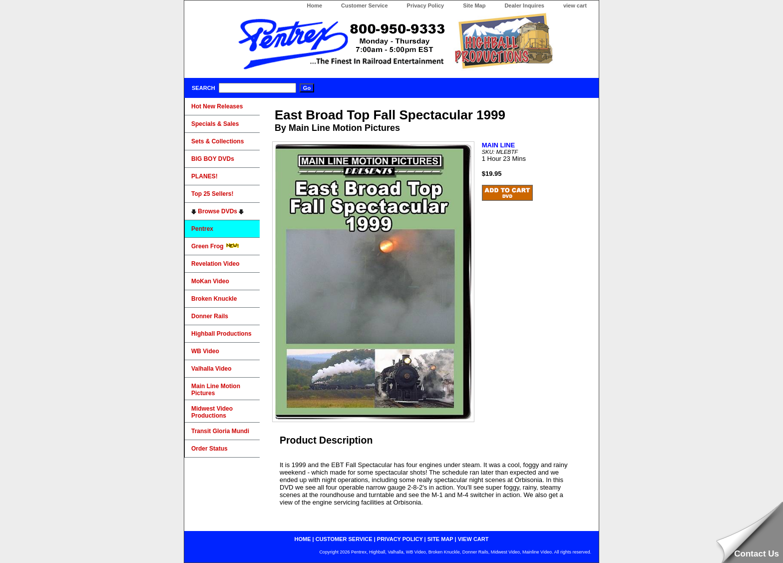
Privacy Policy (425, 5)
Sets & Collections (217, 141)
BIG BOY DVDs (212, 158)
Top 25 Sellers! (212, 193)
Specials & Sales (215, 123)
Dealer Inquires (524, 5)
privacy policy (400, 539)
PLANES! (204, 176)
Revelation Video (215, 263)
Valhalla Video (211, 368)
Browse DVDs (217, 211)
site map (440, 539)
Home (314, 5)
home (303, 539)
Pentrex (202, 228)
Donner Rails (209, 316)
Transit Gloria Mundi (220, 431)
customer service (344, 539)
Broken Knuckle (214, 298)
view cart (575, 5)
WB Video (205, 351)
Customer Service (364, 5)
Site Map (474, 5)
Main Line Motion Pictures (215, 390)
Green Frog (215, 246)
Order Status (209, 448)
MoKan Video (210, 281)
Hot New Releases (217, 106)
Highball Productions (221, 333)
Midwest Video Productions (212, 412)
